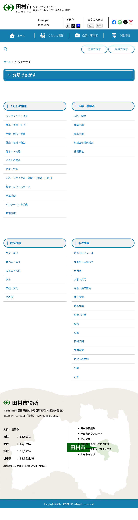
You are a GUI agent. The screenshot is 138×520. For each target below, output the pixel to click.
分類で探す (94, 49)
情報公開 (79, 351)
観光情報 (16, 248)
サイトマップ (88, 466)
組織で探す (121, 49)
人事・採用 (80, 286)
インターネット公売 (17, 209)
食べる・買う (14, 267)
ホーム (7, 62)
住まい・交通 (14, 153)
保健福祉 (79, 153)
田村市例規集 (88, 440)
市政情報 (84, 248)
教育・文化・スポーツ (19, 190)
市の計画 (79, 313)
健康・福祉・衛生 (16, 144)
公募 (76, 378)
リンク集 (86, 450)
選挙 (76, 388)
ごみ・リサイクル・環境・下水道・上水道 (30, 181)
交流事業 (79, 360)
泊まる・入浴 (14, 276)
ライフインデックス (17, 116)
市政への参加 (82, 369)
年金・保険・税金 (16, 134)
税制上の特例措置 (84, 144)
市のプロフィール (84, 258)
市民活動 (11, 199)
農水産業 (79, 134)
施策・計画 (80, 323)
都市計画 (11, 218)
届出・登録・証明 (16, 125)
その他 (10, 304)
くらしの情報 (19, 106)
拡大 (91, 25)
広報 (76, 332)
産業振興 (79, 125)
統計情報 (79, 304)
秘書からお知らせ (84, 267)
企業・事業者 (87, 106)
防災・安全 (12, 172)
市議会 (78, 276)
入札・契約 (80, 116)
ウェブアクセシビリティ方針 (97, 460)
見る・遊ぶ (12, 258)
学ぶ (8, 286)
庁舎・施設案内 (83, 295)
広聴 (76, 341)
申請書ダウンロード (92, 445)
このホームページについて (96, 455)
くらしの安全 (14, 162)
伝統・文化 (12, 295)
